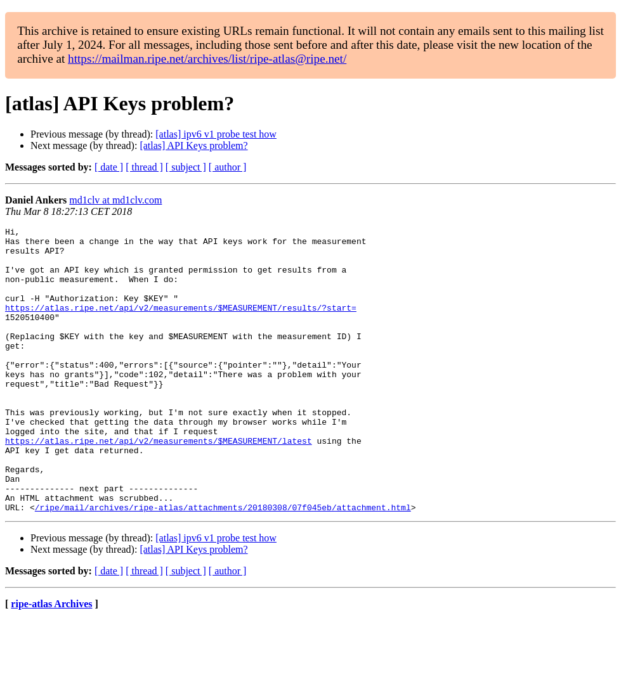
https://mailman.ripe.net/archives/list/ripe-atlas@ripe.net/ (207, 58)
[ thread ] (144, 167)
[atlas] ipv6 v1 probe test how (216, 134)
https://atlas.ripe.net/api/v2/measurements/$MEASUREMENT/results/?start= (180, 324)
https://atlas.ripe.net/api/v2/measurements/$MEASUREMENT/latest (158, 484)
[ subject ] (186, 167)
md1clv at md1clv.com (115, 200)
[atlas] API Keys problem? (193, 145)
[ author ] (228, 167)
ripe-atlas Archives (51, 660)
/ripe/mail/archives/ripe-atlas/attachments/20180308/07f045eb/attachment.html (223, 564)
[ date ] (109, 167)
